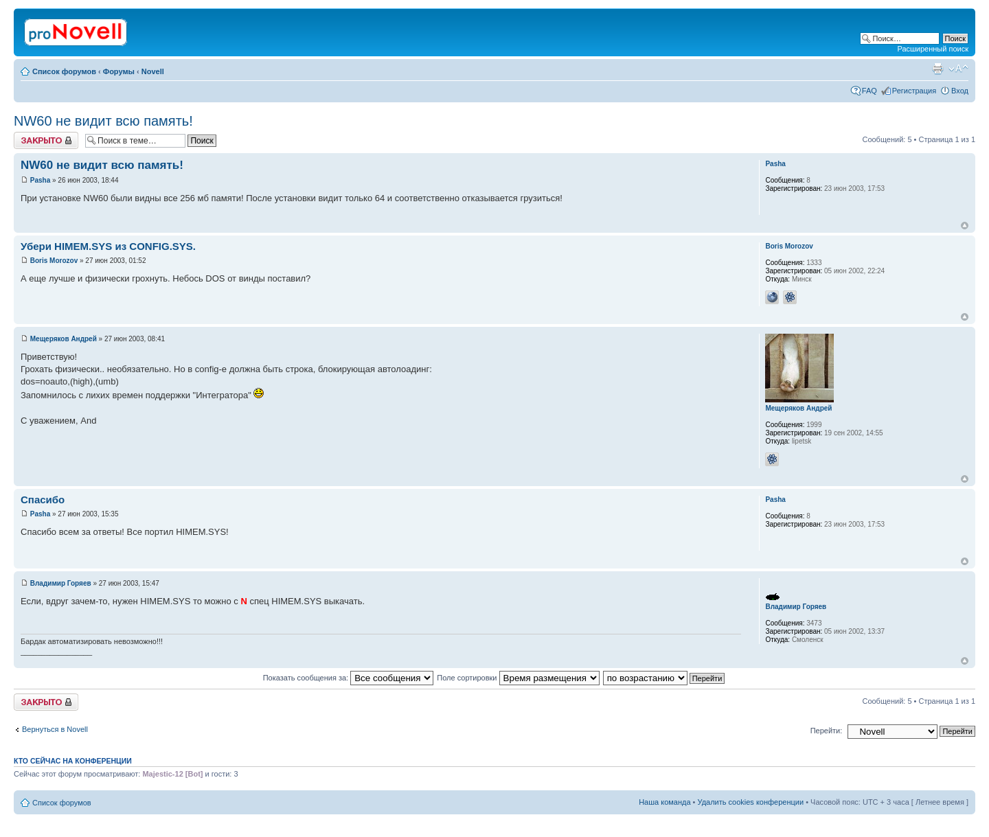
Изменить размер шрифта (958, 68)
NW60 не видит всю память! (103, 120)
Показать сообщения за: (348, 678)
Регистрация (914, 91)
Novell (152, 71)
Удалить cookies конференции (751, 802)
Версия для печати (937, 68)
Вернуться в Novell (55, 729)
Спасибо (43, 499)
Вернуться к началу (964, 225)
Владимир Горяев (60, 583)
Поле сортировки (518, 678)
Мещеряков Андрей (63, 339)
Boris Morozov (54, 260)
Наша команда (664, 802)
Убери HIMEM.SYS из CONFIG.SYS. (108, 246)
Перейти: (826, 730)
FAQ (869, 91)
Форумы (119, 71)
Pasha (40, 180)
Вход (959, 91)
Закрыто (46, 140)
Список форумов (64, 71)
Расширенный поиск (932, 49)
